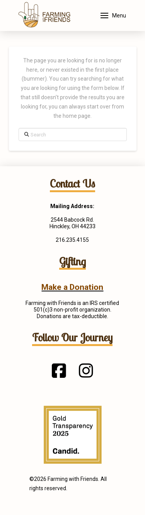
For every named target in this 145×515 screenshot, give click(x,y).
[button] (113, 15)
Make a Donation (72, 287)
